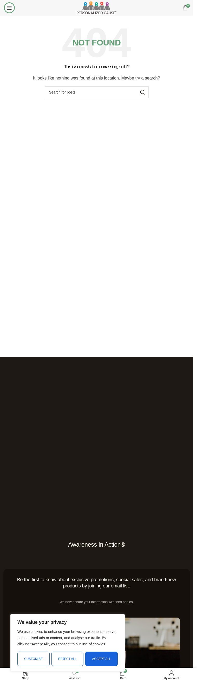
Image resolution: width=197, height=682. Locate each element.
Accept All (101, 659)
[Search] (97, 92)
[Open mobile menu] (9, 8)
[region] (67, 643)
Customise (33, 659)
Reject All (67, 659)
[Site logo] (96, 7)
